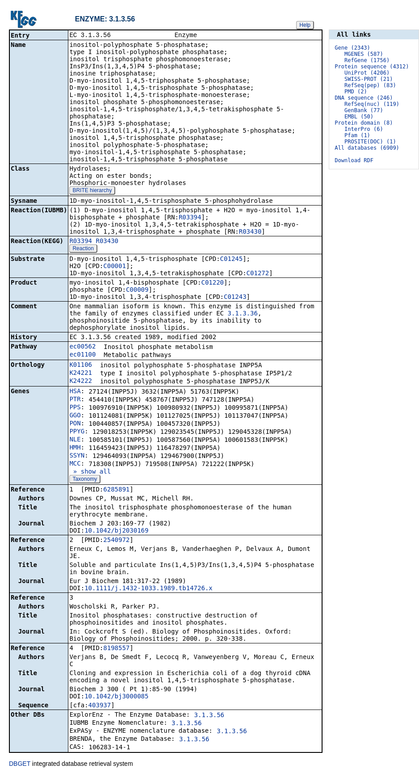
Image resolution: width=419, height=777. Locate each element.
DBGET (19, 764)
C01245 (231, 259)
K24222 (80, 381)
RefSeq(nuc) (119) (371, 104)
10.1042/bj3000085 (116, 697)
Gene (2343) (352, 48)
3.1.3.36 (242, 314)
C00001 (114, 266)
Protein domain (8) (364, 123)
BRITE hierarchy (92, 191)
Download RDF (354, 160)
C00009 (137, 290)
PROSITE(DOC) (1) (370, 142)
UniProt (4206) (367, 73)
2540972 (116, 540)
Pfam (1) (357, 135)
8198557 (116, 648)
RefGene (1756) (367, 60)
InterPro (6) (363, 129)
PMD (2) (355, 91)
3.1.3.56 (209, 715)
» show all (90, 472)
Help (304, 25)
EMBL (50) (358, 116)
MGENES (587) (363, 54)
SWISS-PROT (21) (368, 79)
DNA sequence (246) (364, 98)
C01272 (258, 273)
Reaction (82, 249)
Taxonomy (84, 480)
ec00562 (82, 347)
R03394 (190, 218)
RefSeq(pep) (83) (370, 85)
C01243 (235, 297)
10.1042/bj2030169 (116, 531)
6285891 (116, 490)
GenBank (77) (363, 110)
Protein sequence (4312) (372, 66)
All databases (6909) (367, 148)
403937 (99, 706)
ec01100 (82, 355)
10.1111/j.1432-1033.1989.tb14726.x (148, 588)
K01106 (80, 365)
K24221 (80, 373)
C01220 (212, 283)
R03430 (250, 232)
